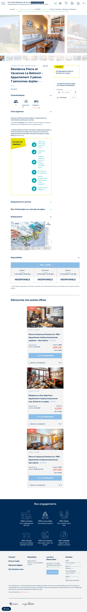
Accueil (12, 9)
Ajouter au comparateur (38, 363)
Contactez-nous (52, 572)
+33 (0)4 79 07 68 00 (54, 567)
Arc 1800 (37, 9)
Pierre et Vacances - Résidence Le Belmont (63, 9)
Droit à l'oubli (13, 561)
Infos (45, 356)
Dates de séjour (60, 89)
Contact (11, 557)
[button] (60, 317)
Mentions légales (15, 565)
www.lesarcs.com (24, 592)
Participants (63, 97)
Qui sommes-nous (15, 569)
